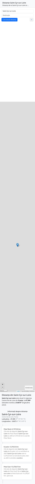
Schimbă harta (28, 387)
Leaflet (18, 391)
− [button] (2, 387)
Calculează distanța (9, 20)
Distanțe (6, 2)
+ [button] (2, 384)
